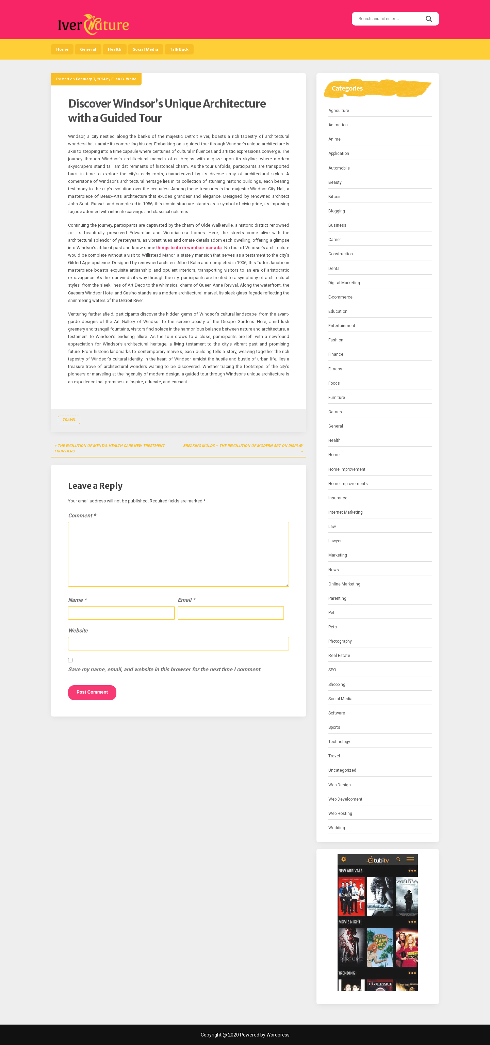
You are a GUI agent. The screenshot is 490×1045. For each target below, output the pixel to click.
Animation (338, 125)
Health (114, 49)
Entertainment (341, 325)
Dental (334, 268)
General (88, 49)
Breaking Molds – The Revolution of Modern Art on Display (243, 446)
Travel (69, 420)
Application (338, 153)
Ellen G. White (123, 79)
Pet (331, 612)
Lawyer (335, 540)
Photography (340, 641)
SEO (332, 670)
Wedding (336, 827)
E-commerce (340, 297)
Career (334, 239)
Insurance (337, 498)
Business (337, 225)
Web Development (345, 799)
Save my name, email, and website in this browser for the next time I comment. (165, 669)
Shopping (336, 684)
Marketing (337, 555)
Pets (332, 627)
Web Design (339, 785)
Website (78, 630)
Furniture (336, 397)
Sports (334, 727)
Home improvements (348, 483)
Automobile (339, 168)
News (333, 569)
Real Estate (339, 655)
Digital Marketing (344, 282)
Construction (340, 254)
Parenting (337, 598)
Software (336, 713)
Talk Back (179, 49)
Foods (334, 383)
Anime (334, 139)
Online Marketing (344, 584)
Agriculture (338, 110)
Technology (339, 741)
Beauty (335, 182)
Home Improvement (346, 469)
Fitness (335, 369)
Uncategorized (342, 770)
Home (62, 49)
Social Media (145, 49)
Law (332, 526)
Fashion (335, 340)
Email (186, 600)
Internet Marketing (345, 512)
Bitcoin (335, 196)
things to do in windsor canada (189, 247)
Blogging (336, 211)
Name (77, 600)
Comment (82, 515)
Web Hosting (340, 813)
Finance (335, 354)
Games (335, 411)
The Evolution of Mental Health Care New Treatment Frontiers (109, 448)
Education (337, 311)
